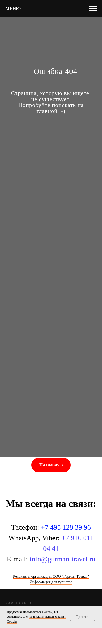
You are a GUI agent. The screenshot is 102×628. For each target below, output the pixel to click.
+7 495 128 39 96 (66, 527)
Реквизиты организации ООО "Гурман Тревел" (51, 576)
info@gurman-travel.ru (62, 559)
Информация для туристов (51, 582)
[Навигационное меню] (93, 8)
